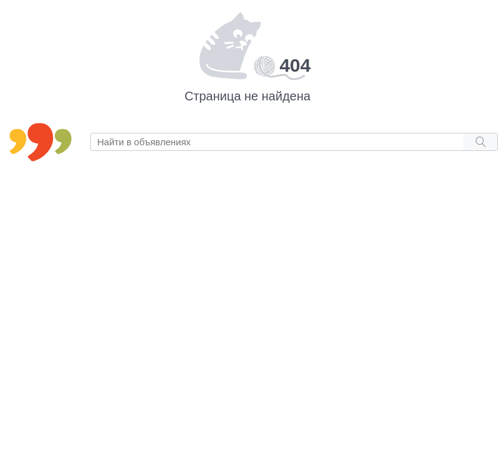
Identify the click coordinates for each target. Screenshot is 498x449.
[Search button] (480, 141)
